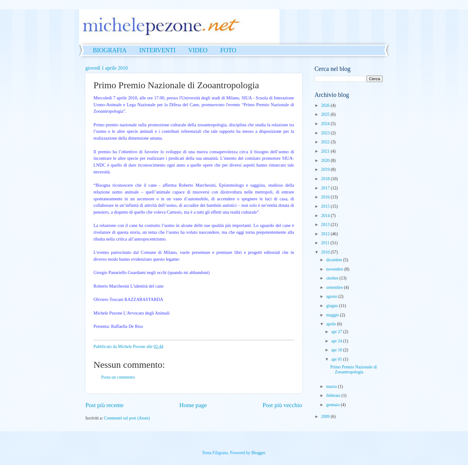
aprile (331, 324)
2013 (326, 224)
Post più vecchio (282, 405)
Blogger (258, 452)
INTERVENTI (157, 50)
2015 (326, 206)
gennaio (333, 404)
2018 (326, 178)
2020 (326, 160)
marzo (332, 386)
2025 (326, 114)
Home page (193, 405)
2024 (326, 123)
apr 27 (337, 331)
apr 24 (337, 341)
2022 (326, 142)
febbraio (333, 395)
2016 (326, 197)
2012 (326, 234)
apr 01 (337, 359)
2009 (326, 416)
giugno (332, 305)
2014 (326, 215)
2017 (326, 188)
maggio (333, 315)
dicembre (334, 260)
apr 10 (337, 350)
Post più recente (104, 405)
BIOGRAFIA (110, 50)
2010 (326, 252)
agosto (332, 296)
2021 (326, 151)
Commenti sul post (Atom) (127, 418)
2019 (326, 169)
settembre (335, 287)
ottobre (333, 278)
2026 (326, 105)
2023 (326, 133)
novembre (335, 269)
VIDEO (197, 50)
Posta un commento (118, 377)
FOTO (228, 50)
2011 (326, 243)
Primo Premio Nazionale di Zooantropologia (353, 370)
